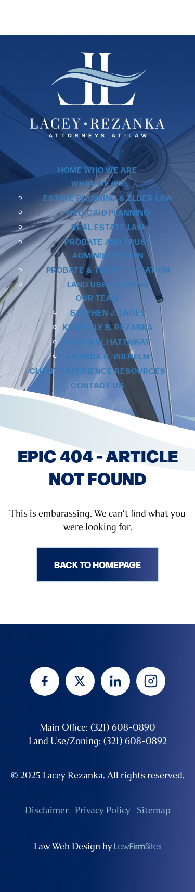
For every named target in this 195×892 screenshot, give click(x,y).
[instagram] (150, 681)
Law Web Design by (73, 846)
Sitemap (154, 810)
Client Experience (71, 371)
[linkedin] (115, 681)
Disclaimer (47, 810)
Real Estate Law (107, 227)
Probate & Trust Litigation (108, 270)
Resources (140, 371)
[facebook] (44, 681)
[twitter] (80, 681)
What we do (97, 184)
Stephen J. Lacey (107, 313)
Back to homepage (97, 564)
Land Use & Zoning (108, 285)
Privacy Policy (103, 810)
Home (70, 170)
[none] (137, 846)
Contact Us (97, 386)
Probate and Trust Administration (107, 249)
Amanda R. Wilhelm (108, 357)
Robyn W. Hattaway (108, 342)
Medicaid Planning (108, 213)
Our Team (97, 298)
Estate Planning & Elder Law (108, 198)
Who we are (111, 170)
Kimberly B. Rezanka (108, 327)
